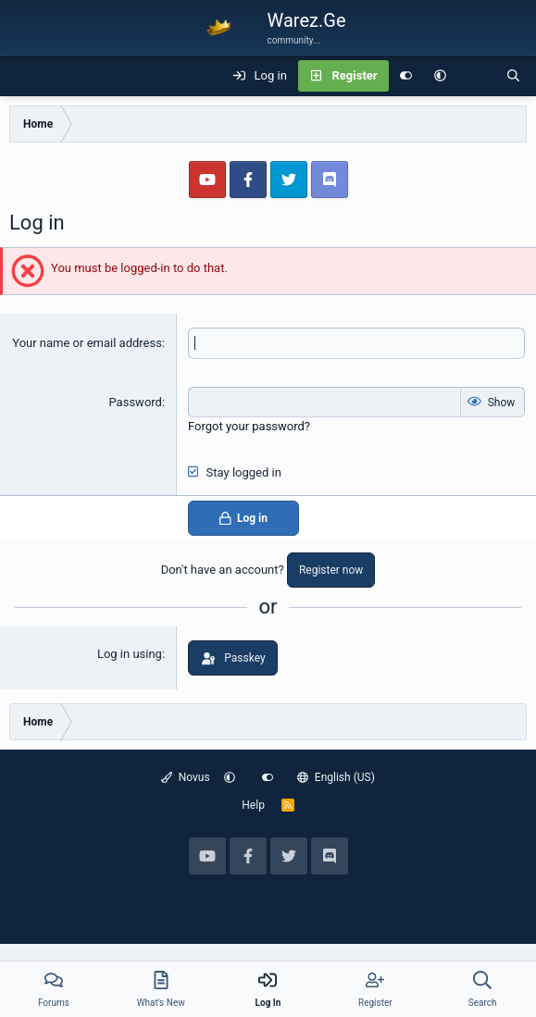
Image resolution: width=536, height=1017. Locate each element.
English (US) (336, 777)
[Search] (513, 75)
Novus (185, 777)
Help (253, 805)
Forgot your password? (249, 426)
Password (134, 402)
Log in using (129, 654)
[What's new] (476, 75)
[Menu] (24, 75)
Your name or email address (87, 343)
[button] (440, 75)
